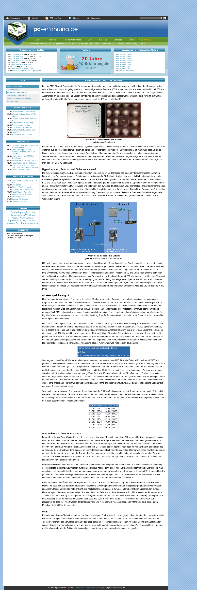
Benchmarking (12, 102)
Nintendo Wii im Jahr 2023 (22, 135)
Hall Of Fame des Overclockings (19, 98)
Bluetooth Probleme (19, 201)
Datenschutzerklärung (94, 588)
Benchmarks (22, 223)
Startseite (38, 40)
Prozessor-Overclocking (78, 44)
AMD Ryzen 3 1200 (123, 66)
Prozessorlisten (128, 70)
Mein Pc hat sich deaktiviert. (22, 194)
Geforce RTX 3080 (16, 58)
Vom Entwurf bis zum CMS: (22, 127)
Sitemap (74, 18)
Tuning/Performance (72, 40)
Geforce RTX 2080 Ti (17, 60)
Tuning (23, 220)
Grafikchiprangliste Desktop (22, 70)
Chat (36, 223)
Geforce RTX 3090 (16, 54)
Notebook (38, 70)
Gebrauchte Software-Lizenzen (23, 130)
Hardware (53, 40)
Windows (103, 40)
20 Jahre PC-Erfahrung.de (22, 187)
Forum (131, 40)
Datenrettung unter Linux (21, 125)
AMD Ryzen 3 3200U (124, 54)
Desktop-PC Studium (20, 199)
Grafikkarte (30, 218)
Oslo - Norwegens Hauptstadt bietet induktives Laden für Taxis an (25, 166)
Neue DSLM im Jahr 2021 (21, 192)
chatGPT (15, 132)
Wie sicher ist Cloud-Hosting (22, 123)
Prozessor (15, 218)
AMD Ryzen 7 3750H (124, 64)
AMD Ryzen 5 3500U (124, 58)
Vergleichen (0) (144, 40)
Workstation (16, 185)
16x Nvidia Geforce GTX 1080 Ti (24, 161)
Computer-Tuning (13, 89)
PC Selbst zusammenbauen (22, 190)
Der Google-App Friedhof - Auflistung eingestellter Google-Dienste (23, 152)
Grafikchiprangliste (20, 212)
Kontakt (33, 18)
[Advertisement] (85, 8)
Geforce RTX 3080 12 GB (19, 56)
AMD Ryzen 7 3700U (124, 62)
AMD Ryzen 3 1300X (123, 68)
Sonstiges (118, 40)
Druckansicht (13, 18)
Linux (90, 40)
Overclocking (32, 220)
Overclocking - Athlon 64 (136, 44)
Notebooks (11, 223)
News (31, 223)
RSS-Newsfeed (53, 18)
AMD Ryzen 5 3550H (124, 60)
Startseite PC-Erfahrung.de (40, 44)
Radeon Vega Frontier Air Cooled (22, 68)
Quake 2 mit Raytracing (21, 170)
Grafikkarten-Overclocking (16, 95)
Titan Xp (12, 66)
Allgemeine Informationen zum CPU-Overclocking (106, 44)
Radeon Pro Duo (15, 62)
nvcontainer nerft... (19, 197)
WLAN (23, 218)
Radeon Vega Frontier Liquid (20, 64)
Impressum (93, 18)
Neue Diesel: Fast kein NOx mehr (24, 163)
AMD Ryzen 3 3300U (124, 56)
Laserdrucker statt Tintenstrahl (23, 112)
